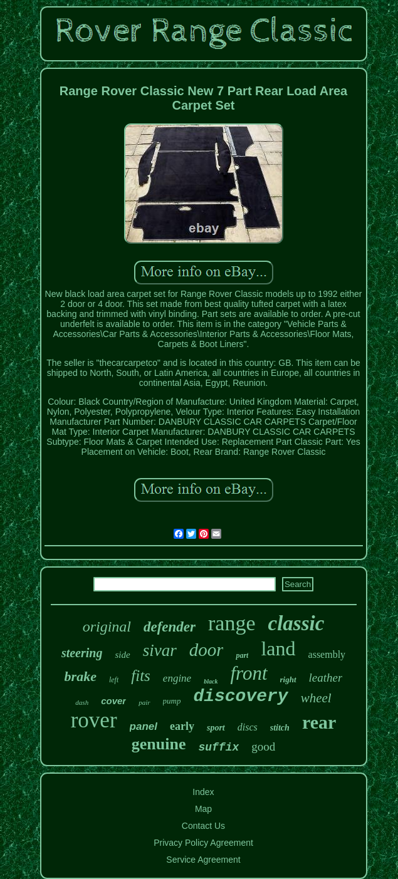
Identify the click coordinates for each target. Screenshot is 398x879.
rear (319, 722)
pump (172, 700)
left (113, 679)
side (122, 655)
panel (143, 726)
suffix (218, 747)
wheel (316, 697)
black (210, 681)
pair (144, 702)
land (278, 648)
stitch (280, 727)
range (232, 623)
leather (326, 677)
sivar (160, 650)
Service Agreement (203, 860)
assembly (327, 654)
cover (113, 700)
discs (248, 727)
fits (140, 675)
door (206, 650)
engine (177, 678)
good (263, 746)
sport (216, 727)
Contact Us (203, 826)
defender (170, 627)
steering (82, 653)
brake (81, 676)
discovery (240, 696)
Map (203, 809)
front (248, 673)
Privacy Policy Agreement (203, 843)
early (182, 726)
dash (81, 702)
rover (94, 720)
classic (296, 623)
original (107, 626)
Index (203, 792)
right (288, 679)
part (242, 655)
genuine (159, 744)
